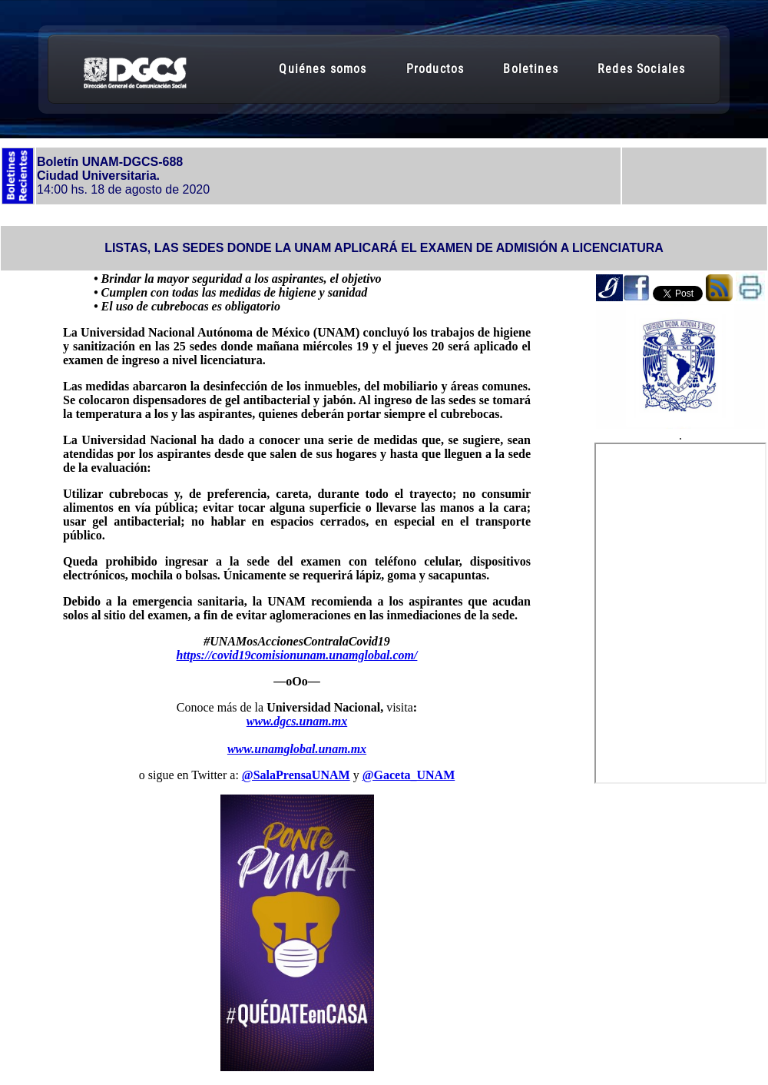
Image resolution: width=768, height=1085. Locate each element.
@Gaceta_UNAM (408, 774)
